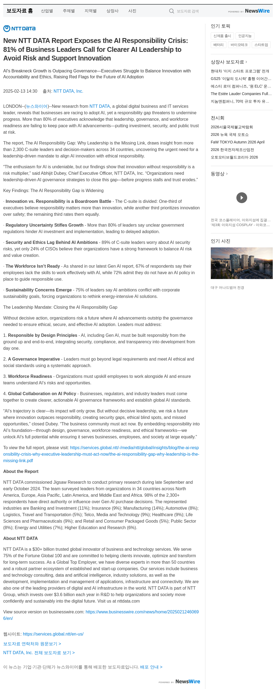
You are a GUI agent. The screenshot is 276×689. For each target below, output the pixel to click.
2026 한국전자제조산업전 (232, 149)
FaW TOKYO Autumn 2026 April (237, 142)
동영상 (218, 173)
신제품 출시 (222, 36)
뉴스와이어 (36, 106)
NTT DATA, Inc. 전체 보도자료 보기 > (39, 652)
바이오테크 (239, 45)
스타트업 (261, 45)
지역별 (91, 10)
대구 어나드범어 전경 (227, 287)
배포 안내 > (151, 667)
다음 (268, 265)
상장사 (112, 10)
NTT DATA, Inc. (68, 91)
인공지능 (245, 36)
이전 (215, 265)
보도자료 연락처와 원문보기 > (32, 643)
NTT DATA (99, 106)
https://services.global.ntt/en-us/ (53, 634)
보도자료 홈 (19, 11)
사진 (132, 10)
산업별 (47, 10)
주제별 (69, 10)
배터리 (218, 45)
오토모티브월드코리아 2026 (234, 157)
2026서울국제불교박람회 (232, 127)
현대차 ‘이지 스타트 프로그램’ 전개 (240, 71)
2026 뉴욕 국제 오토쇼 (230, 134)
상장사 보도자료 (227, 62)
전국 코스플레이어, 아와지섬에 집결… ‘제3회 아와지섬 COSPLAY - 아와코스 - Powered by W (241, 224)
